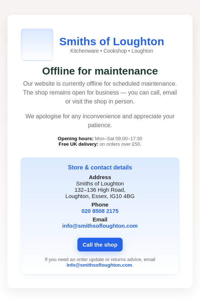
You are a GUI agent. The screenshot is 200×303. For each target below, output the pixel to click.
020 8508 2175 (100, 211)
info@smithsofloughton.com (100, 226)
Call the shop (100, 244)
